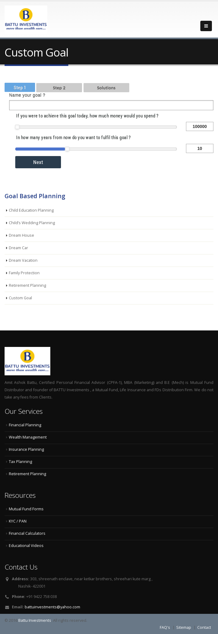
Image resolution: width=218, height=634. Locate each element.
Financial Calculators (27, 533)
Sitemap (183, 627)
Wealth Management (28, 437)
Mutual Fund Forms (26, 509)
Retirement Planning (27, 285)
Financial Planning (25, 425)
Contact (204, 627)
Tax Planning (20, 461)
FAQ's (165, 627)
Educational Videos (26, 545)
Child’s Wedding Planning (32, 222)
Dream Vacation (23, 260)
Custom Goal (20, 298)
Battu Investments (34, 620)
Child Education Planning (31, 210)
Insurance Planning (26, 449)
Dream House (21, 235)
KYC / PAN (18, 521)
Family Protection (24, 272)
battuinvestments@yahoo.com (52, 607)
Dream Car (18, 247)
